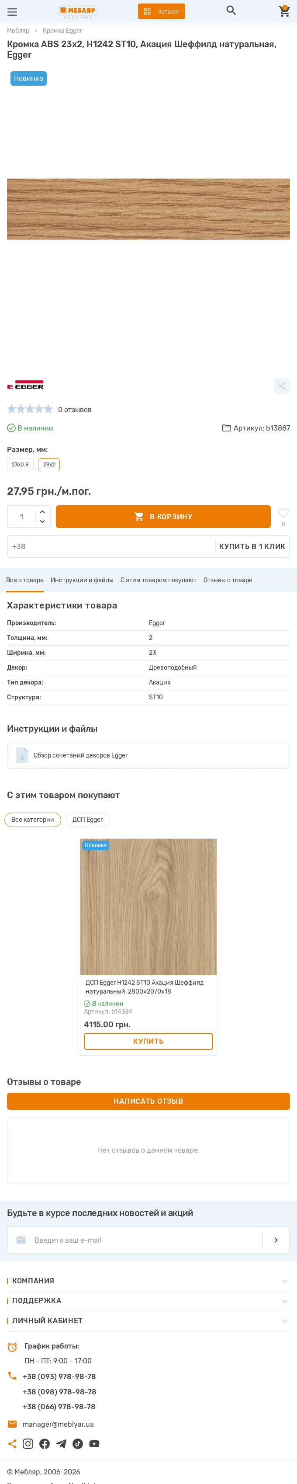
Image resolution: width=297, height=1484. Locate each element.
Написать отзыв (148, 1085)
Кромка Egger (62, 31)
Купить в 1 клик (252, 530)
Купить (148, 1025)
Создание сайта (34, 1469)
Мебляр (18, 31)
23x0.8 (20, 449)
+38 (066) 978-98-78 (59, 1391)
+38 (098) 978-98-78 (60, 1376)
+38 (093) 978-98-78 (59, 1360)
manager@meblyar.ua (58, 1408)
